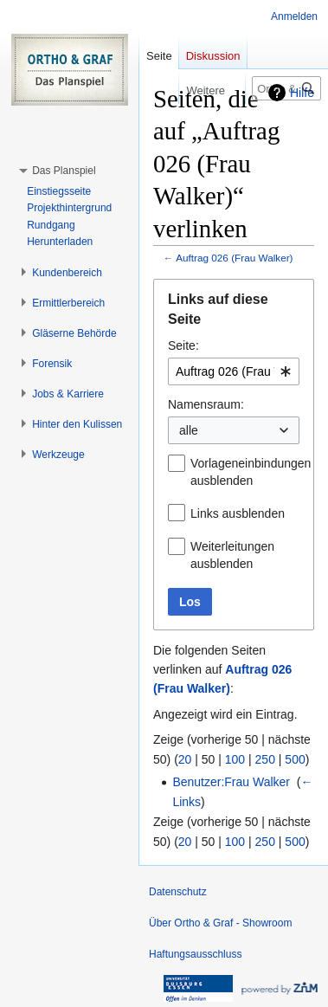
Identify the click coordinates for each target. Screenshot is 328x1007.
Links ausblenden (237, 513)
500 (295, 759)
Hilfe (302, 93)
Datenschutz (178, 892)
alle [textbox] (188, 430)
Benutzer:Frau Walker (231, 782)
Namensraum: (206, 404)
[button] (63, 171)
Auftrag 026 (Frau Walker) (234, 257)
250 (265, 759)
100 (235, 759)
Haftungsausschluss (195, 954)
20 (185, 759)
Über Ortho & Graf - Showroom (220, 923)
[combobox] (233, 371)
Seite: (183, 345)
